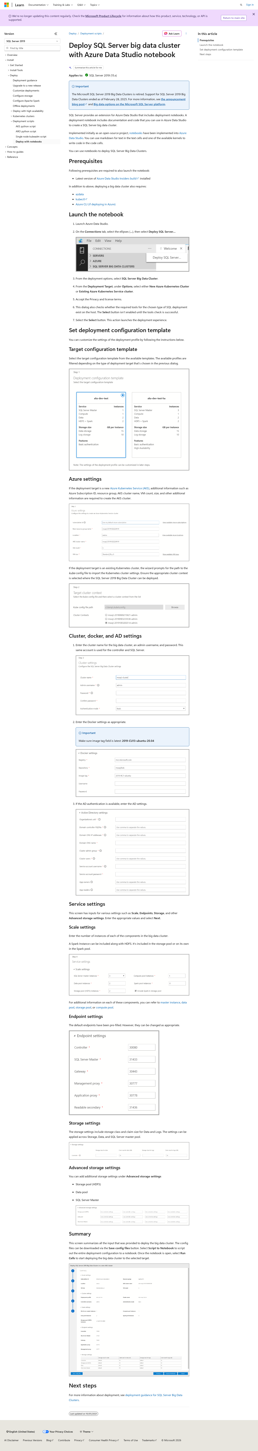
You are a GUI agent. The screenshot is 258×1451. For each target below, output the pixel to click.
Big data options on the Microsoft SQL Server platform (129, 104)
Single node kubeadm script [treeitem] (31, 136)
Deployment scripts (91, 33)
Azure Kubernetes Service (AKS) (129, 488)
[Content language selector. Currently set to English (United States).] (20, 1432)
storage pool (83, 1007)
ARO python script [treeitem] (26, 131)
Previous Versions (32, 1440)
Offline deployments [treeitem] (24, 106)
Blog (48, 1440)
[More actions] (186, 33)
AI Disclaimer (11, 1440)
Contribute (64, 1440)
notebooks (135, 133)
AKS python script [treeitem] (26, 126)
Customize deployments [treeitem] (26, 90)
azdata (80, 194)
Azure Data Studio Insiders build (116, 178)
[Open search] (241, 5)
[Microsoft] (6, 5)
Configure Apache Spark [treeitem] (26, 100)
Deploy (73, 33)
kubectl (80, 199)
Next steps (205, 54)
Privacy (78, 1440)
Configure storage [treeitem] (23, 95)
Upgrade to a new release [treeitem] (27, 85)
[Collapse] (55, 33)
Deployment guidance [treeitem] (25, 80)
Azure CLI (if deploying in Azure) (96, 204)
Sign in (250, 4)
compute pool (104, 1007)
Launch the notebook (211, 45)
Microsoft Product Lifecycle (103, 16)
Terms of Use (131, 1440)
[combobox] (32, 41)
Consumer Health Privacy (103, 1440)
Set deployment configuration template (221, 49)
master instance (170, 1002)
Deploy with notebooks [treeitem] (29, 141)
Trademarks (148, 1440)
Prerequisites (207, 40)
